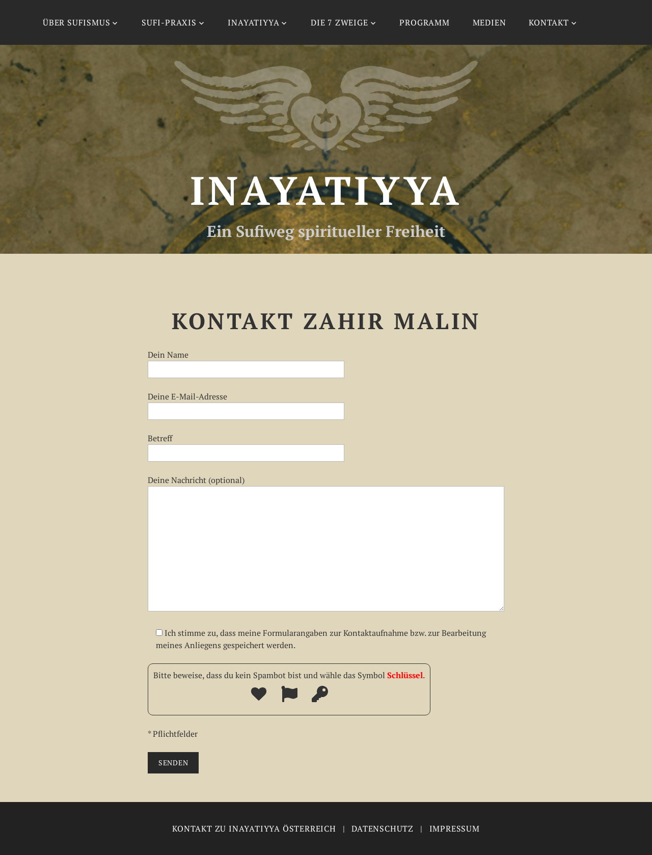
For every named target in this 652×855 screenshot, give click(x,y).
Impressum (454, 828)
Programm (424, 22)
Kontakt (549, 22)
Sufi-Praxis (169, 22)
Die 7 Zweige (339, 22)
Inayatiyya (253, 22)
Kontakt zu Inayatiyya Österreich (254, 828)
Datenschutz (382, 828)
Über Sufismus (76, 22)
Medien (489, 22)
